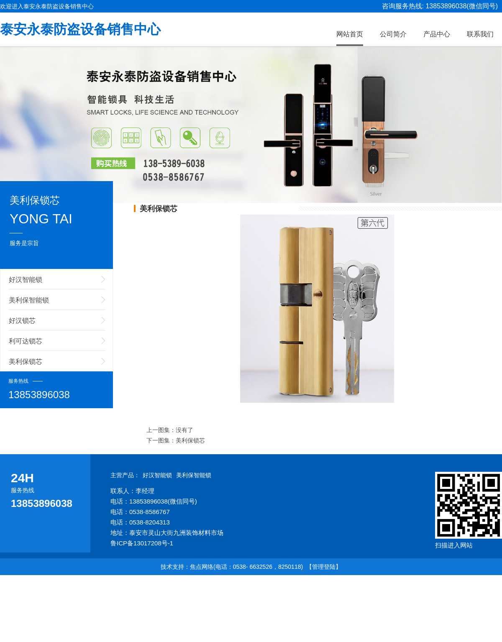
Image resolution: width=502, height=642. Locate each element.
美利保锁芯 (25, 361)
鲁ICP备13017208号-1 (141, 543)
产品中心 (436, 34)
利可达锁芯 (25, 341)
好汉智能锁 (25, 279)
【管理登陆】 (323, 566)
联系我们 (480, 34)
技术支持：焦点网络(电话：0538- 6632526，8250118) (232, 566)
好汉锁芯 (22, 320)
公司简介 (393, 34)
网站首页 (349, 34)
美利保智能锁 (29, 300)
